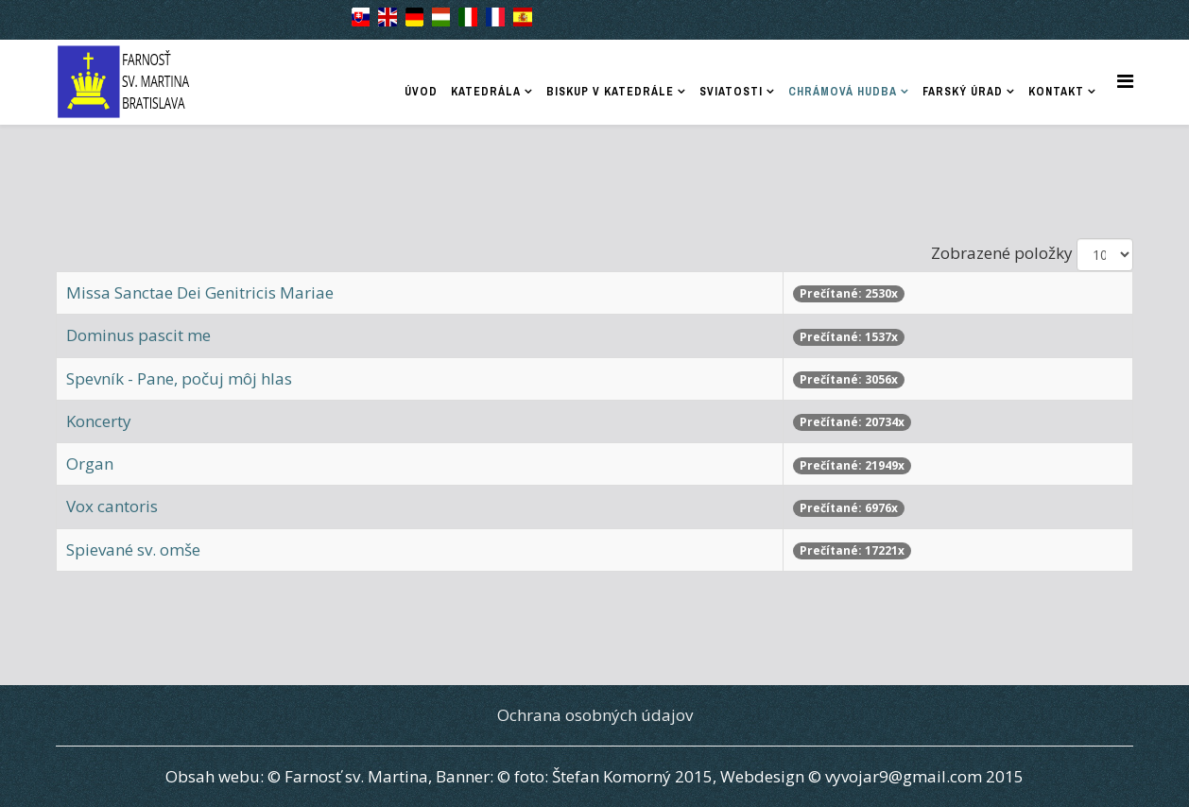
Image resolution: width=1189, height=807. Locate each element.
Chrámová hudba (842, 91)
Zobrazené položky (1002, 253)
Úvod (421, 91)
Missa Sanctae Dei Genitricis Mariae (200, 292)
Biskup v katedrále (610, 91)
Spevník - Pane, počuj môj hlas (179, 378)
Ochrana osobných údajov (595, 715)
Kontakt (1056, 91)
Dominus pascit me (138, 335)
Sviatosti (731, 91)
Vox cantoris (112, 506)
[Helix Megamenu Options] (1125, 81)
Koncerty (98, 421)
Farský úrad (962, 91)
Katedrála (486, 91)
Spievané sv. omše (133, 549)
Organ (89, 463)
